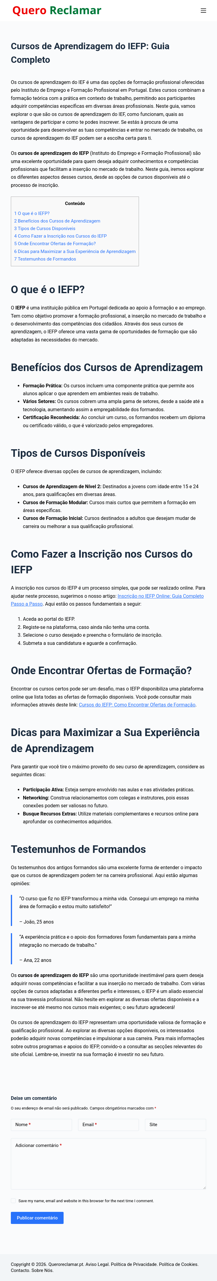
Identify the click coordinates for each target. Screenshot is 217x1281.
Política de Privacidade (134, 1264)
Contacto (20, 1270)
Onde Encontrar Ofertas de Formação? (55, 243)
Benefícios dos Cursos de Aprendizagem (57, 221)
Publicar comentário (37, 1218)
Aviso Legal (97, 1264)
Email (90, 1125)
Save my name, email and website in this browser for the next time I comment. (86, 1201)
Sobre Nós (42, 1270)
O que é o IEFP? (32, 213)
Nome (23, 1125)
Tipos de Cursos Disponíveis (44, 228)
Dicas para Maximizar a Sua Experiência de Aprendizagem (75, 251)
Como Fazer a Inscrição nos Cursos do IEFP (60, 236)
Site (153, 1124)
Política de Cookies (178, 1264)
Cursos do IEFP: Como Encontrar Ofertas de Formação (137, 705)
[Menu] (203, 10)
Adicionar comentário (38, 1145)
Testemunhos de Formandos (45, 259)
